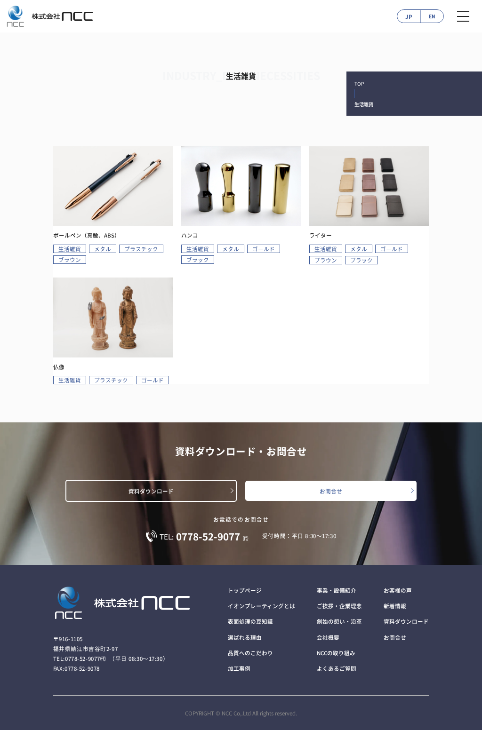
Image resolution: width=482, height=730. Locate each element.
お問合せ (331, 491)
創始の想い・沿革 (339, 621)
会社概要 (328, 637)
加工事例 (239, 668)
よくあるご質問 (336, 668)
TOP (359, 83)
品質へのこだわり (250, 653)
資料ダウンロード (151, 491)
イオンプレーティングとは (261, 606)
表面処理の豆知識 (250, 621)
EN (432, 16)
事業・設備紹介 (336, 590)
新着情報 (395, 606)
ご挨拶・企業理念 (339, 606)
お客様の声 (398, 590)
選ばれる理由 (245, 637)
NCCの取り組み (336, 653)
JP (408, 16)
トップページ (245, 590)
